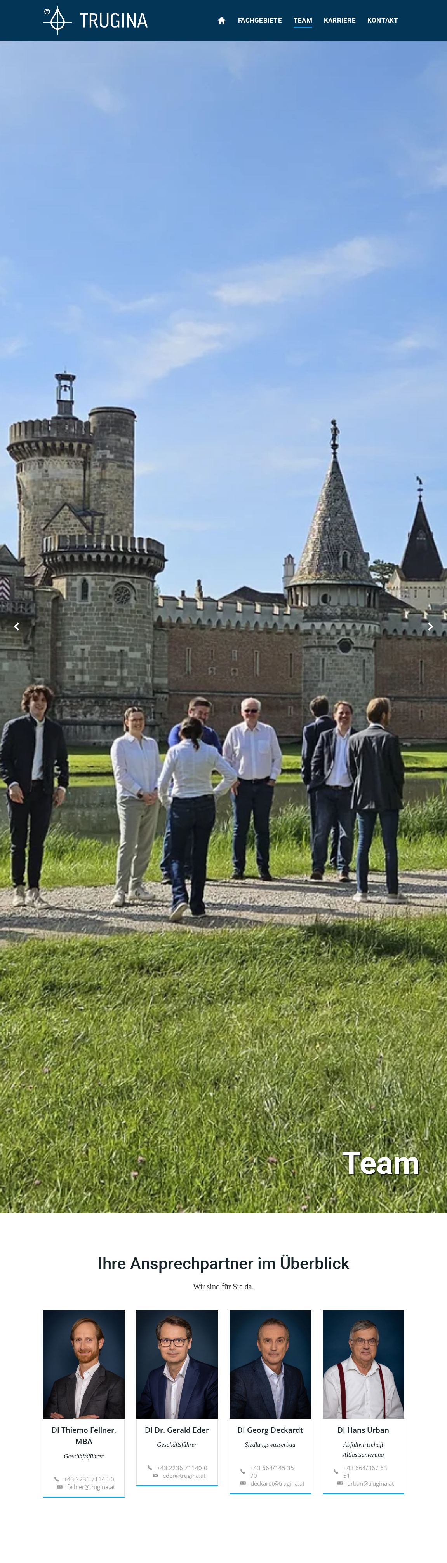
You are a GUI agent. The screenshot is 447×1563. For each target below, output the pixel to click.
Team (303, 20)
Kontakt (382, 20)
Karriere (340, 20)
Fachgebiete (260, 20)
